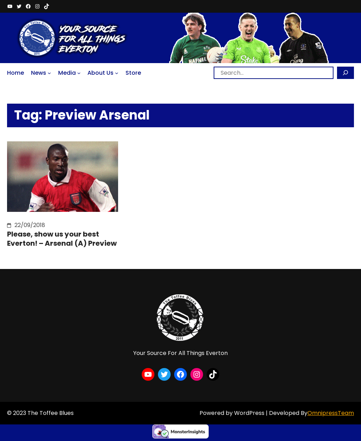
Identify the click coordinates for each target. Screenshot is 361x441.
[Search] (345, 73)
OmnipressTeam (330, 413)
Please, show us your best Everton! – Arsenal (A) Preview (62, 238)
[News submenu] (49, 73)
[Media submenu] (79, 73)
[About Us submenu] (116, 73)
